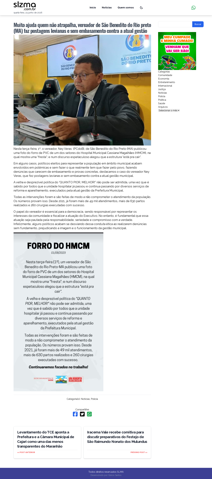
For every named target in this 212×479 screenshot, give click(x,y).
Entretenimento (166, 82)
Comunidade (165, 75)
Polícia (94, 399)
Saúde (161, 103)
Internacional (165, 85)
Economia (163, 78)
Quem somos (126, 7)
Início (93, 7)
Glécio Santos (114, 475)
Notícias (107, 7)
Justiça (162, 89)
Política (162, 99)
